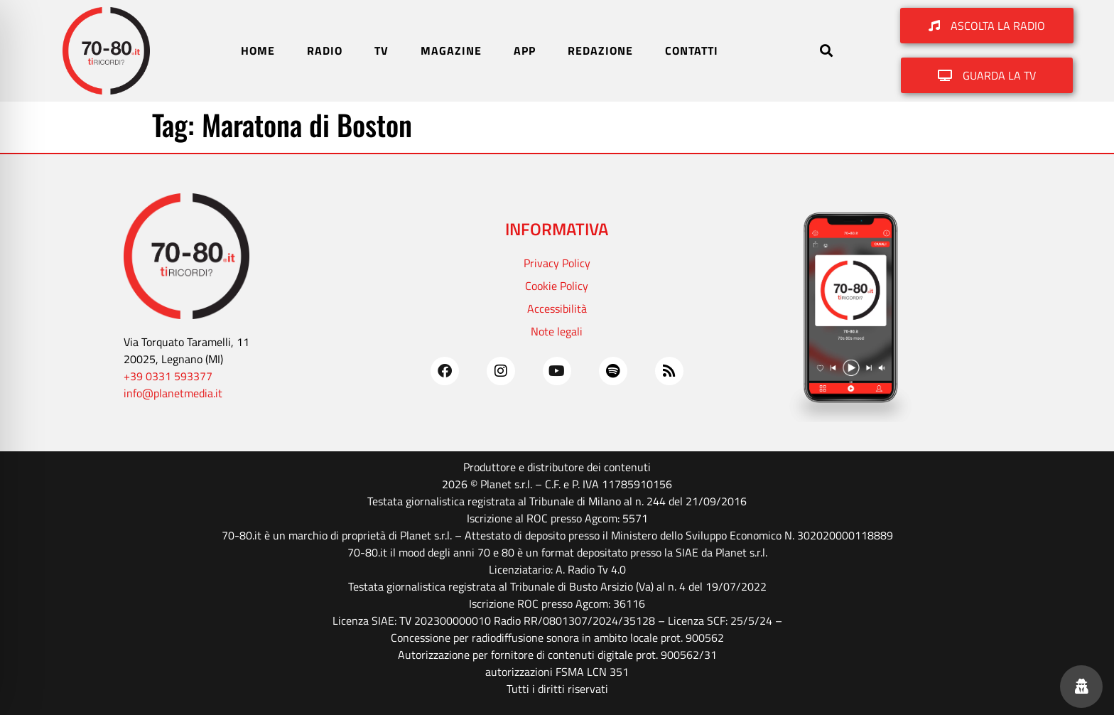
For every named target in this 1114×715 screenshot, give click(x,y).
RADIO (324, 50)
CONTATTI (691, 50)
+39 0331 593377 (168, 376)
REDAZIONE (600, 50)
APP (525, 50)
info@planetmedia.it (173, 393)
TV (381, 50)
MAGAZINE (451, 50)
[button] (826, 51)
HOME (258, 50)
